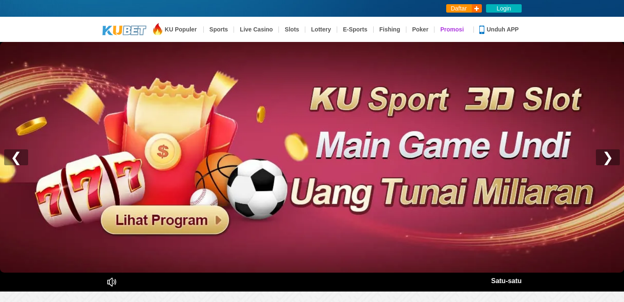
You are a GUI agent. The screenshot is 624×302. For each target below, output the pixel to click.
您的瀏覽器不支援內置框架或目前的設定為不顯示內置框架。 (312, 151)
